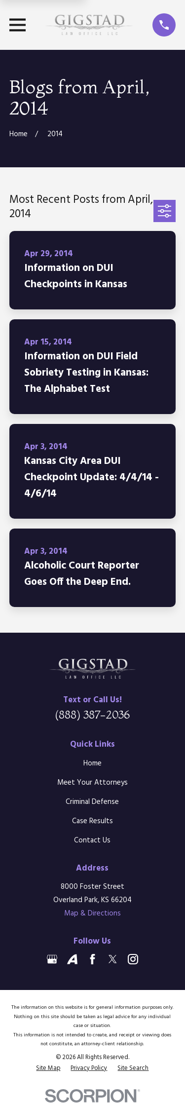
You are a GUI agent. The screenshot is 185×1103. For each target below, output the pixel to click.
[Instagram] (133, 959)
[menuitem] (48, 1068)
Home (92, 763)
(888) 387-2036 (92, 715)
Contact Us (92, 840)
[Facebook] (92, 959)
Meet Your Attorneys (92, 783)
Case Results (92, 821)
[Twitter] (113, 959)
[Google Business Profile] (52, 959)
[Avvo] (72, 959)
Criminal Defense (92, 802)
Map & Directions (92, 913)
